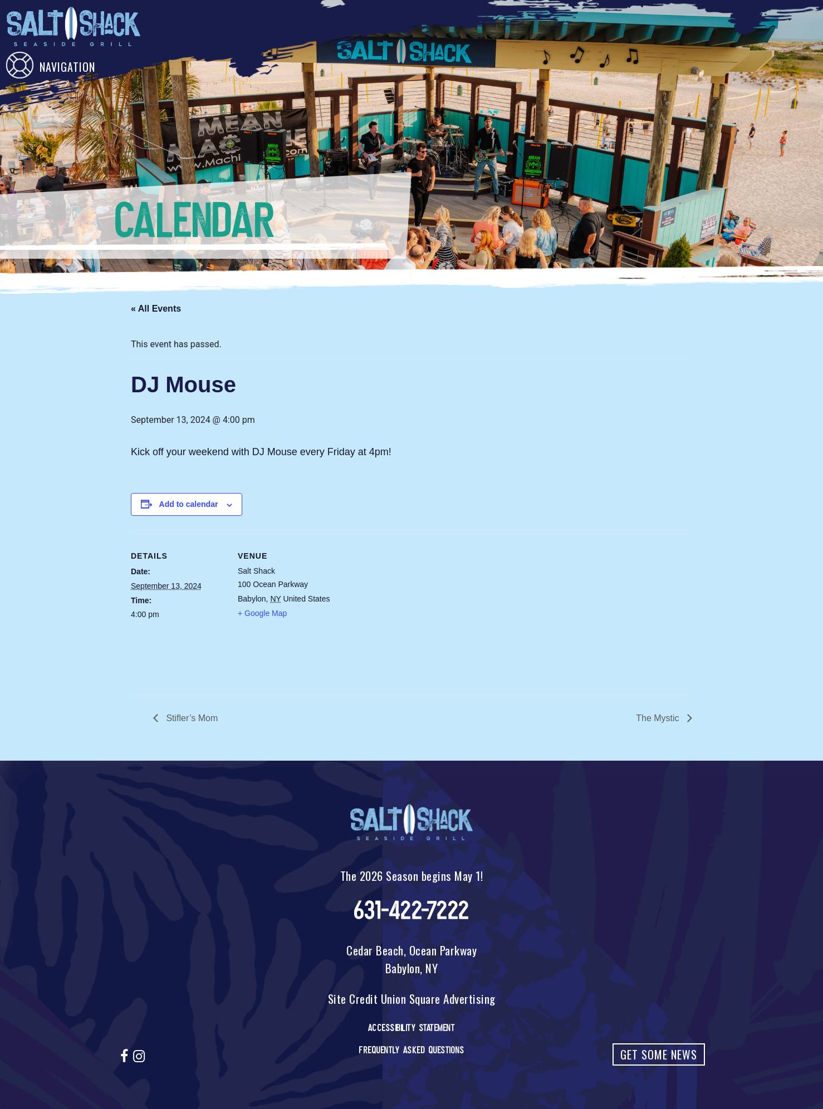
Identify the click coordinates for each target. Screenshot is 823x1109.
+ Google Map (262, 613)
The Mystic (659, 718)
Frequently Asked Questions (411, 1050)
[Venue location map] (403, 610)
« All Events (156, 308)
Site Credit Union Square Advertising (412, 998)
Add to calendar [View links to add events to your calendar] (188, 504)
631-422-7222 (411, 911)
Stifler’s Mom (191, 718)
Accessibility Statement (411, 1027)
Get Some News (658, 1054)
